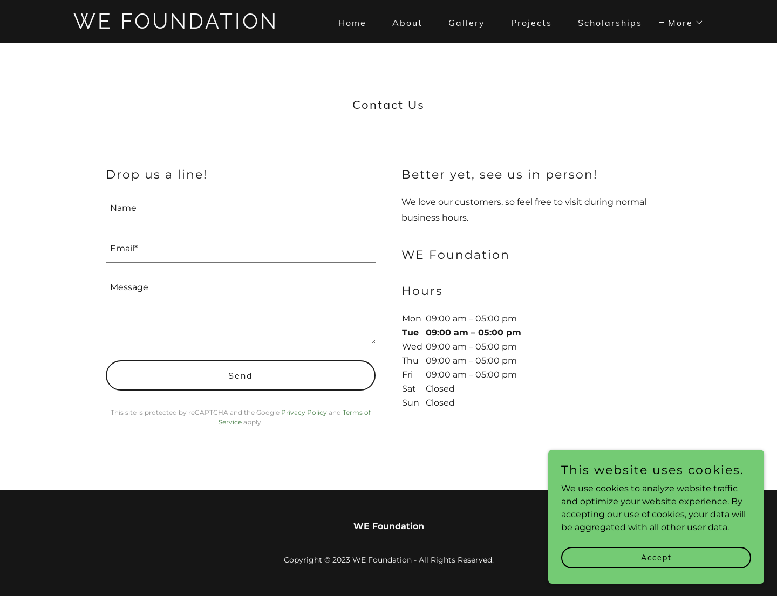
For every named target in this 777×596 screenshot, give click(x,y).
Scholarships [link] (610, 22)
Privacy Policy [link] (304, 412)
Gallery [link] (466, 22)
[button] (681, 22)
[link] (183, 25)
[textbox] (241, 208)
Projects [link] (531, 22)
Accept (656, 557)
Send (240, 375)
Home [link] (352, 22)
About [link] (407, 22)
